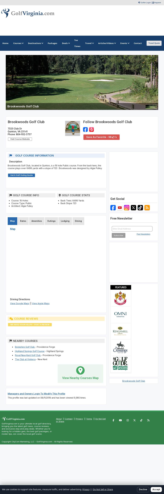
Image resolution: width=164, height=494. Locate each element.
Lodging (65, 221)
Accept (156, 489)
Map (12, 221)
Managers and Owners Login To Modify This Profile (36, 393)
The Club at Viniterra (25, 359)
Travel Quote (154, 43)
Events (124, 43)
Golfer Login (146, 3)
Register (157, 3)
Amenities (36, 221)
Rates (23, 221)
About (59, 419)
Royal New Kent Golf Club (28, 355)
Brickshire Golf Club (25, 347)
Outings (51, 221)
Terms (89, 419)
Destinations (35, 43)
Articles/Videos (107, 43)
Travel (89, 43)
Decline (143, 489)
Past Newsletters (143, 234)
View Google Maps (19, 303)
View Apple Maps (41, 303)
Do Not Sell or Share (103, 489)
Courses (18, 43)
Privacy (79, 419)
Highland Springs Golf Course (30, 351)
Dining (78, 221)
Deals (66, 43)
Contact (69, 419)
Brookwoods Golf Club (133, 381)
